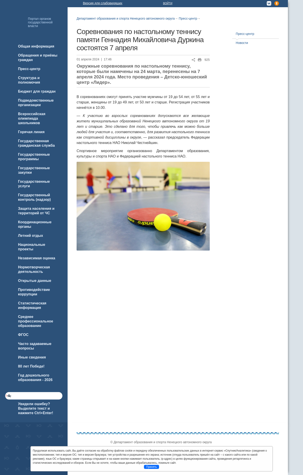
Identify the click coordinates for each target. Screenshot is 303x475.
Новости (242, 43)
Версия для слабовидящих (102, 3)
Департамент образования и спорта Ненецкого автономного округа (126, 18)
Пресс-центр (188, 18)
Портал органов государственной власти (40, 22)
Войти (168, 3)
